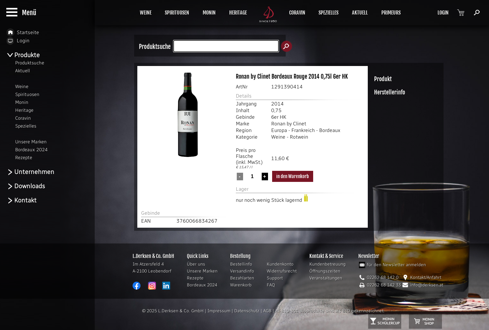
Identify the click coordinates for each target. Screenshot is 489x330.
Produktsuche (29, 63)
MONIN (209, 12)
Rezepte (195, 278)
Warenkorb (241, 285)
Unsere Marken (202, 271)
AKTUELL (360, 12)
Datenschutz (246, 311)
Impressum (218, 311)
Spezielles (25, 126)
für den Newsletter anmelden (396, 264)
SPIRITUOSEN (177, 12)
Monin (21, 102)
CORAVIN (297, 12)
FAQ (271, 285)
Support (275, 278)
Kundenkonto (280, 264)
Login (17, 41)
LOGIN (443, 12)
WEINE (146, 12)
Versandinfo (242, 271)
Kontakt (21, 200)
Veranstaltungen (325, 278)
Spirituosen (27, 94)
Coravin (23, 118)
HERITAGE (238, 12)
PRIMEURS (391, 12)
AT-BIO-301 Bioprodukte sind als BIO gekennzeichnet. (330, 311)
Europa (279, 130)
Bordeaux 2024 (202, 285)
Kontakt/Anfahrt (425, 277)
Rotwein (299, 137)
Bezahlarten (242, 278)
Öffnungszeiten (324, 271)
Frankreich (303, 130)
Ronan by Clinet (288, 124)
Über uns (196, 264)
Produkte (23, 55)
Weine (278, 137)
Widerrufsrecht (282, 271)
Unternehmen (30, 172)
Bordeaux (329, 130)
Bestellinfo (241, 264)
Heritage (24, 110)
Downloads (25, 186)
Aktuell (22, 71)
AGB (267, 311)
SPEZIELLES (328, 12)
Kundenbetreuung (327, 264)
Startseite (22, 32)
